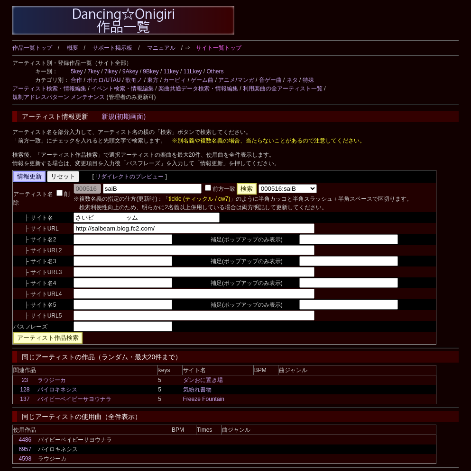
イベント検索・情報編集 (122, 88)
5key (77, 71)
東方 (152, 80)
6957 (24, 449)
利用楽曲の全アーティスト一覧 (283, 88)
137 (24, 399)
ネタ (292, 80)
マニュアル (161, 47)
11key (171, 71)
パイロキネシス (57, 389)
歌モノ (133, 80)
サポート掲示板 (112, 47)
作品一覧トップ (32, 47)
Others (214, 71)
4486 (24, 439)
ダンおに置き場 (203, 380)
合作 (76, 80)
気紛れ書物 (197, 389)
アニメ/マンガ (236, 80)
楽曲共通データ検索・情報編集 (198, 88)
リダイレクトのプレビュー (130, 176)
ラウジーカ (51, 380)
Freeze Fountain (203, 399)
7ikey (111, 71)
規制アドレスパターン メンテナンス (58, 97)
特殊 (308, 80)
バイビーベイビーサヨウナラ (74, 399)
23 (25, 380)
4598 (24, 458)
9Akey (130, 71)
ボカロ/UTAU (103, 80)
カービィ (174, 80)
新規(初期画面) (124, 116)
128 (24, 389)
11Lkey (193, 71)
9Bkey (150, 71)
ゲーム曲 (202, 80)
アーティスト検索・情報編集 (49, 88)
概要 (72, 47)
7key (94, 71)
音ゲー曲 (270, 80)
